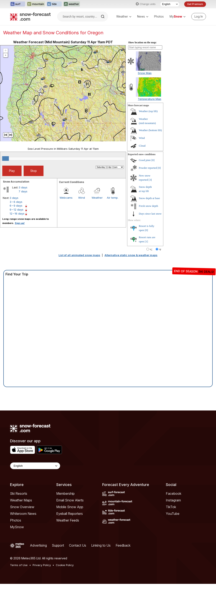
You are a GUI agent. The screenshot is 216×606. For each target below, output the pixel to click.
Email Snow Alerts (70, 500)
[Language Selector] (169, 4)
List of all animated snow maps (79, 255)
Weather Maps (21, 500)
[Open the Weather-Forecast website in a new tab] (71, 4)
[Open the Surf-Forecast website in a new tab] (17, 4)
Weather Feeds (67, 520)
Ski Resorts (18, 493)
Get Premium (195, 4)
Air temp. (112, 197)
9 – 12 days (16, 209)
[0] (153, 160)
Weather (123, 16)
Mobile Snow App (69, 507)
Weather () (148, 111)
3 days (23, 187)
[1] (146, 241)
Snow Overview (22, 507)
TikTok (171, 507)
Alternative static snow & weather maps (131, 255)
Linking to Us (101, 545)
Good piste (145, 160)
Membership (65, 493)
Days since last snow (150, 213)
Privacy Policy (42, 565)
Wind (81, 197)
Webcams (66, 197)
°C (151, 249)
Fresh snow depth (148, 205)
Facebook (173, 493)
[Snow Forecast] (30, 16)
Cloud (142, 145)
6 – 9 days (16, 205)
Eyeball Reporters (69, 513)
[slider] (5, 158)
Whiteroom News (23, 513)
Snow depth (149, 198)
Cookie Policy (65, 565)
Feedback (123, 545)
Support (58, 545)
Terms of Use (19, 565)
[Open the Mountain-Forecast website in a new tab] (36, 4)
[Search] (103, 16)
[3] (150, 179)
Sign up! (20, 223)
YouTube (172, 513)
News (142, 16)
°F (160, 249)
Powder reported (148, 167)
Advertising (38, 545)
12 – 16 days (17, 213)
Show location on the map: (142, 42)
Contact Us (77, 545)
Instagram (173, 500)
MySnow (17, 527)
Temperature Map (149, 99)
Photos (159, 16)
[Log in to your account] (198, 16)
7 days (23, 191)
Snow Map (145, 73)
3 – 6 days (16, 201)
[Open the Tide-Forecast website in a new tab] (54, 4)
